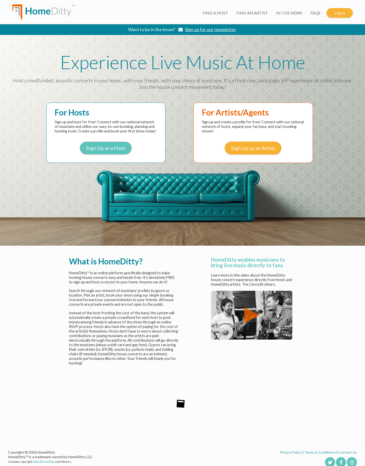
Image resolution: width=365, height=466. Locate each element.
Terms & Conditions (320, 452)
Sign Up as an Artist (253, 148)
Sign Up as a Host (105, 148)
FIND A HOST (215, 12)
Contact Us (348, 452)
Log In (339, 12)
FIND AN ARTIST (252, 12)
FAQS (315, 12)
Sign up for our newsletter (210, 29)
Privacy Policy (290, 452)
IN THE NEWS (289, 12)
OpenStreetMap (43, 461)
